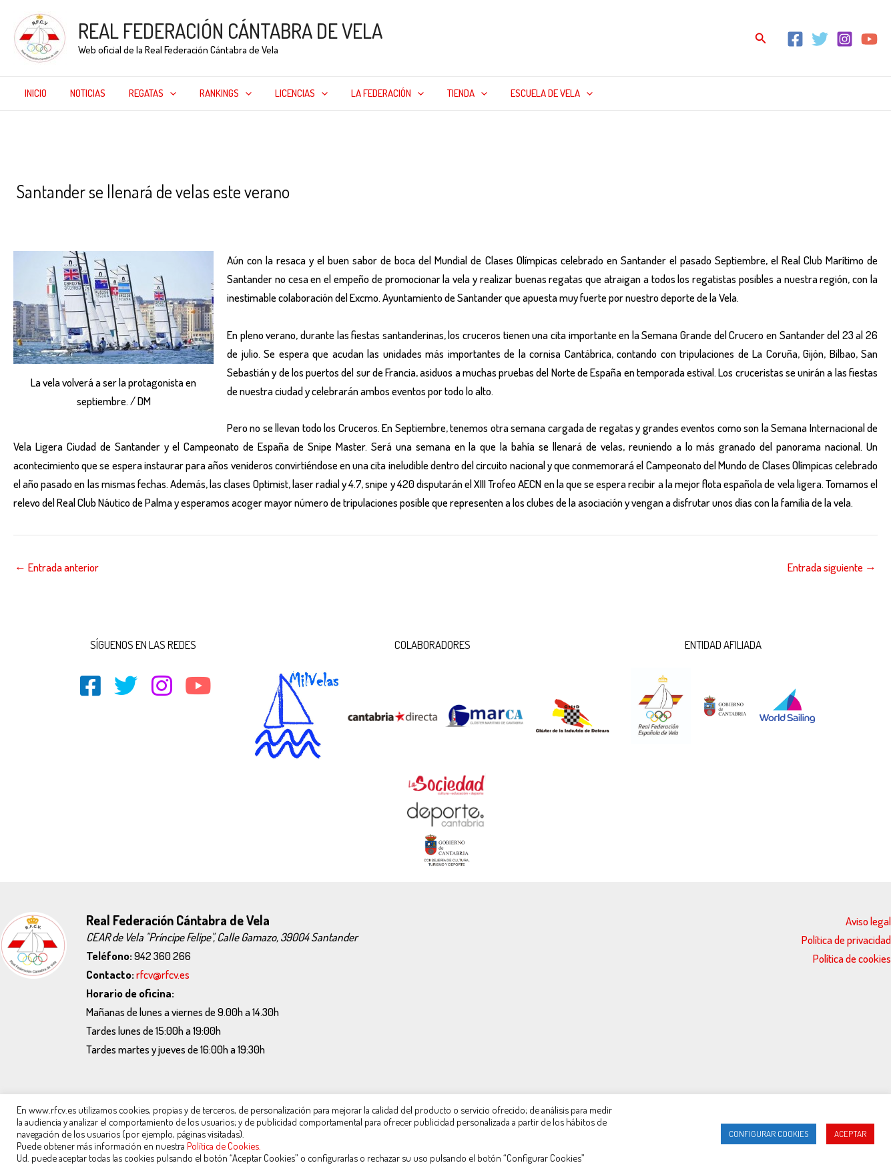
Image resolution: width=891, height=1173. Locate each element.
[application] (162, 93)
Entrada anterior (57, 567)
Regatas (144, 93)
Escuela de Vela (527, 93)
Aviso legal (868, 921)
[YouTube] (869, 39)
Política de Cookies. (224, 1146)
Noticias (83, 93)
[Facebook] (795, 39)
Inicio (34, 93)
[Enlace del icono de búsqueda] (761, 38)
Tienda (446, 93)
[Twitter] (820, 39)
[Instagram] (844, 39)
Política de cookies (852, 958)
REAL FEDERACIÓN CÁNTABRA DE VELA (230, 30)
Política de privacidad (846, 940)
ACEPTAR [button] (850, 1133)
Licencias (286, 93)
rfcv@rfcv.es (163, 974)
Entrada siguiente (832, 567)
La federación (369, 93)
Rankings (214, 93)
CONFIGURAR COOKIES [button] (768, 1133)
